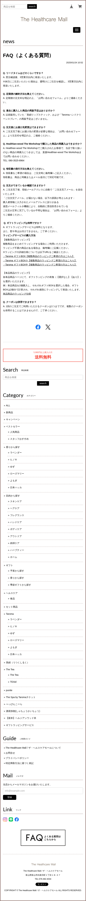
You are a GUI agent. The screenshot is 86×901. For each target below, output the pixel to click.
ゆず (12, 466)
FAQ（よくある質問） (28, 55)
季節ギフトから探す (20, 584)
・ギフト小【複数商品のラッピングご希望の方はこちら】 (40, 260)
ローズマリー (17, 473)
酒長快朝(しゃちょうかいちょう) (23, 711)
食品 (12, 598)
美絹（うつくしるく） (17, 662)
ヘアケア (14, 508)
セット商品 (12, 606)
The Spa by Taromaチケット (21, 697)
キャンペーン (13, 419)
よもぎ (13, 480)
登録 (9, 797)
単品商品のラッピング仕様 (17, 293)
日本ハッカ (16, 487)
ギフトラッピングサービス (20, 725)
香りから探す (13, 447)
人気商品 (14, 432)
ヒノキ (13, 459)
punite (9, 690)
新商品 (9, 412)
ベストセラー (13, 426)
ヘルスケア (12, 593)
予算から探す (17, 570)
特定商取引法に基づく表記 (20, 763)
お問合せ (10, 753)
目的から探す (13, 495)
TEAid (13, 682)
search (32, 6)
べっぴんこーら (14, 704)
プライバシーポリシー (17, 758)
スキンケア (16, 501)
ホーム (13, 557)
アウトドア (16, 536)
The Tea (10, 669)
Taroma (10, 614)
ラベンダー (16, 452)
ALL (8, 405)
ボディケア (16, 529)
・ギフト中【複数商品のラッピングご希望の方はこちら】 (40, 264)
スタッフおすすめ (19, 439)
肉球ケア (14, 543)
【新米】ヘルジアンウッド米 (21, 718)
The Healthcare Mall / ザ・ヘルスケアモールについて (33, 747)
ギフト (9, 565)
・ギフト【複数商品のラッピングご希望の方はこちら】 (38, 256)
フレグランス (17, 515)
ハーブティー (17, 550)
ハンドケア (16, 522)
